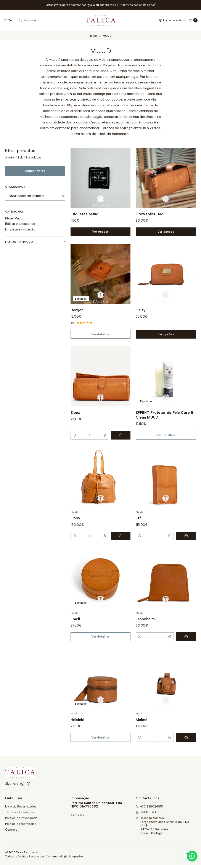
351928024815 (148, 812)
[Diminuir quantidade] (74, 440)
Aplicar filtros (35, 171)
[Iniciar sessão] (172, 20)
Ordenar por (15, 187)
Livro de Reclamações (20, 806)
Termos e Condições (20, 812)
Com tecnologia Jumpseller (64, 856)
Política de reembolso (20, 824)
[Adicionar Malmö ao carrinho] (186, 743)
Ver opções (100, 237)
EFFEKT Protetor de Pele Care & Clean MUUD (164, 420)
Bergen (77, 315)
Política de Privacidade (21, 818)
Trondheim (145, 624)
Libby (75, 523)
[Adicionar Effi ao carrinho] (186, 541)
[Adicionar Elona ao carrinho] (120, 440)
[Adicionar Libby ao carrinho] (120, 541)
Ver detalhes (100, 339)
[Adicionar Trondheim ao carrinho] (186, 642)
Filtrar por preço (35, 242)
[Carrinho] (193, 20)
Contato (11, 829)
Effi (139, 523)
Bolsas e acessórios (20, 224)
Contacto (77, 815)
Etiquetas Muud (84, 219)
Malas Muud (14, 218)
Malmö (142, 725)
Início (93, 35)
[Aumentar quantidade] (104, 440)
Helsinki (77, 725)
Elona (75, 417)
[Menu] (9, 20)
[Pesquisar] (27, 20)
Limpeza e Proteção (20, 229)
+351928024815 (149, 806)
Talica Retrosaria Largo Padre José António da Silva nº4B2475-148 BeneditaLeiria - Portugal (162, 825)
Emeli (75, 624)
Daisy (141, 315)
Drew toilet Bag (150, 219)
